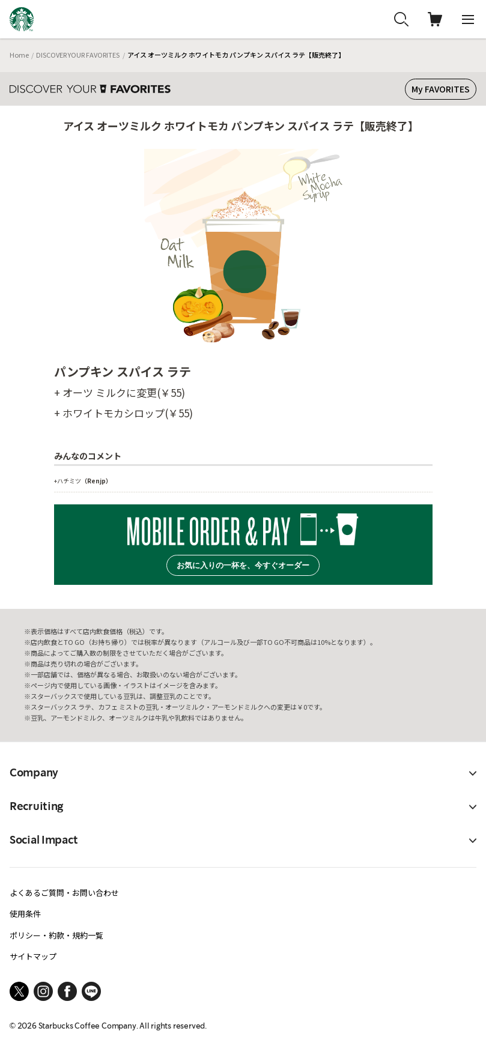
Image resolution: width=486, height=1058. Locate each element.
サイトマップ (33, 956)
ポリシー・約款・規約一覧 (56, 935)
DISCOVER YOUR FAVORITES (78, 54)
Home (19, 54)
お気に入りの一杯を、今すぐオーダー (243, 565)
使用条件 (25, 913)
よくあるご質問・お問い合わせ (64, 892)
